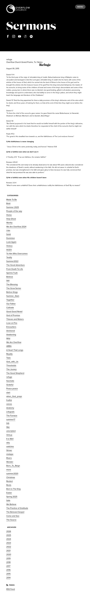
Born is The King (13, 489)
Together (10, 300)
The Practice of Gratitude (17, 508)
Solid (8, 234)
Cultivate (10, 307)
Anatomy (10, 408)
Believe (9, 277)
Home (9, 215)
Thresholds (11, 365)
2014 (8, 577)
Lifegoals (10, 412)
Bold (8, 203)
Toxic (8, 358)
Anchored (10, 331)
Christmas (10, 477)
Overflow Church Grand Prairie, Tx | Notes (24, 62)
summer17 (10, 419)
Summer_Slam (12, 296)
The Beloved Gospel (15, 512)
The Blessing (12, 284)
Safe (8, 500)
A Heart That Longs (14, 350)
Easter (9, 493)
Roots (8, 485)
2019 (8, 558)
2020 (8, 554)
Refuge (45, 65)
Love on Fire (11, 323)
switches (10, 446)
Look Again (11, 242)
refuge (9, 377)
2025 (8, 535)
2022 (8, 547)
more (8, 469)
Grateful (9, 385)
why (8, 442)
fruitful (9, 400)
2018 (8, 562)
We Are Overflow (13, 342)
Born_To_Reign (13, 466)
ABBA (8, 346)
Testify (9, 257)
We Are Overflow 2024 (16, 226)
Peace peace (12, 388)
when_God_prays (14, 396)
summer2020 (12, 473)
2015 (8, 574)
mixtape (9, 454)
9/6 (7, 423)
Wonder (9, 462)
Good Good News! (14, 311)
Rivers (9, 458)
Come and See (12, 516)
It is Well (9, 439)
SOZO (9, 250)
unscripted (11, 431)
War (8, 427)
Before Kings (12, 292)
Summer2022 (12, 261)
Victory (9, 246)
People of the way (14, 211)
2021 (8, 550)
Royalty (9, 354)
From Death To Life (14, 269)
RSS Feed (10, 589)
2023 (8, 543)
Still (7, 280)
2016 (8, 570)
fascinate (10, 381)
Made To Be (11, 199)
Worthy (9, 222)
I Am (8, 230)
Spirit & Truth (12, 273)
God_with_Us (12, 361)
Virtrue (9, 435)
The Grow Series (13, 288)
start (8, 392)
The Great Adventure (15, 265)
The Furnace (11, 415)
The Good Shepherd (15, 373)
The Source (11, 520)
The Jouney (11, 369)
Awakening (11, 334)
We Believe (11, 504)
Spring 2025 (11, 496)
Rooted (9, 481)
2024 (8, 539)
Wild (8, 338)
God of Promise (13, 315)
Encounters (11, 327)
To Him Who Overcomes (17, 253)
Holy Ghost (11, 219)
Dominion (10, 238)
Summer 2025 (12, 207)
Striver (9, 450)
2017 (8, 566)
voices (9, 404)
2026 (8, 531)
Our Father (11, 304)
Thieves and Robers (15, 319)
